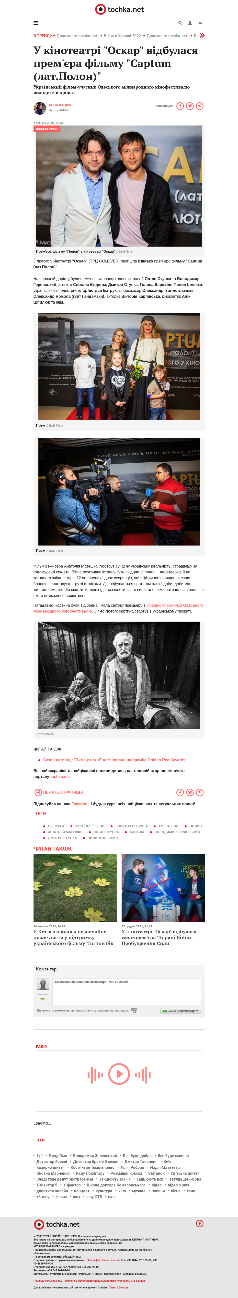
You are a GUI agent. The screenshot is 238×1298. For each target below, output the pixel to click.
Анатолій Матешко (65, 832)
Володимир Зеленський (95, 1155)
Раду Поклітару (90, 1173)
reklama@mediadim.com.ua (103, 1260)
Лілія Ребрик (132, 1167)
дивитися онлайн (52, 1191)
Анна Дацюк (60, 105)
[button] (190, 23)
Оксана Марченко (53, 1173)
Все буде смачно (173, 1155)
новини (158, 1191)
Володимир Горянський (177, 832)
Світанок (156, 1173)
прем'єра (56, 826)
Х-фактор (72, 1185)
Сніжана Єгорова (131, 826)
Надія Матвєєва (165, 1167)
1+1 (39, 1155)
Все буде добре (137, 1155)
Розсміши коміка (126, 1173)
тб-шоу (42, 1197)
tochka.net (60, 776)
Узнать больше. (119, 1287)
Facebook (80, 804)
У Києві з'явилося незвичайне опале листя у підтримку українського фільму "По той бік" (74, 937)
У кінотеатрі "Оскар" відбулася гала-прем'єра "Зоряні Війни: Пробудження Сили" (159, 937)
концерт (82, 1191)
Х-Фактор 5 (46, 1185)
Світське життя (185, 1173)
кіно (122, 1191)
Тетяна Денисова (185, 1179)
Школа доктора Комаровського (116, 1185)
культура (104, 1191)
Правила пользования (47, 1280)
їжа (111, 1197)
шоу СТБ (94, 1197)
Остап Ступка (106, 832)
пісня (176, 1191)
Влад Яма (58, 1155)
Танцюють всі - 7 (114, 1179)
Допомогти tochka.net (77, 36)
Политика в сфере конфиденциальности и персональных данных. (104, 1280)
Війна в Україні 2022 (122, 36)
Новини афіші (47, 129)
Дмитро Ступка (62, 838)
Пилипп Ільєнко (103, 838)
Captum (137, 832)
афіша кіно (169, 826)
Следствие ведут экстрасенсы (64, 1179)
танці (191, 1191)
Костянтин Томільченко (92, 1167)
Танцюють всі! (149, 1179)
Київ (167, 1161)
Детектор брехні (51, 1161)
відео (157, 1185)
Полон (196, 826)
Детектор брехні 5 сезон (95, 1161)
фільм (61, 1197)
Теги (41, 1140)
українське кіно (89, 826)
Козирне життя (50, 1167)
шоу (76, 1197)
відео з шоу (178, 1185)
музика (139, 1191)
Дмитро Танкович (141, 1161)
